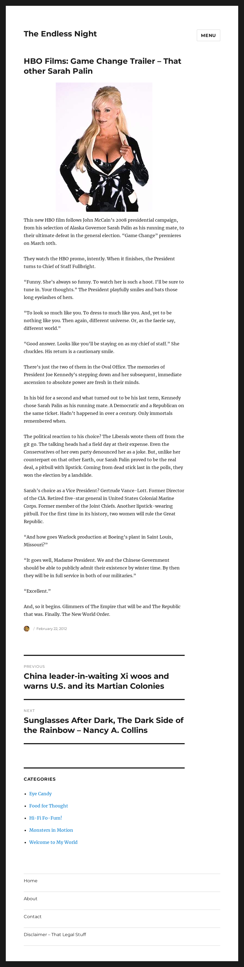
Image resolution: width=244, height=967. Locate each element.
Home (31, 880)
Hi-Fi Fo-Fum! (45, 818)
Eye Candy (40, 793)
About (31, 898)
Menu (208, 35)
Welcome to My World (53, 842)
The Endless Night (60, 33)
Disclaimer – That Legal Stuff (55, 934)
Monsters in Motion (51, 830)
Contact (33, 916)
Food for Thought (48, 806)
